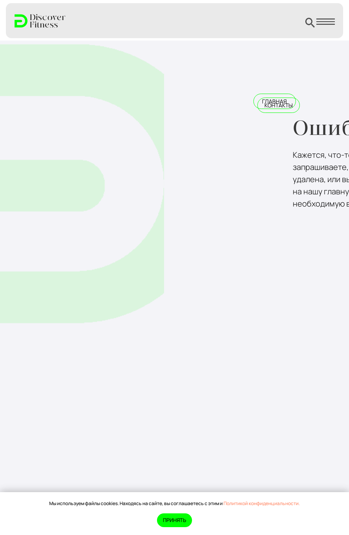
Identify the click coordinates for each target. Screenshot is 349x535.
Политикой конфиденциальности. (261, 503)
